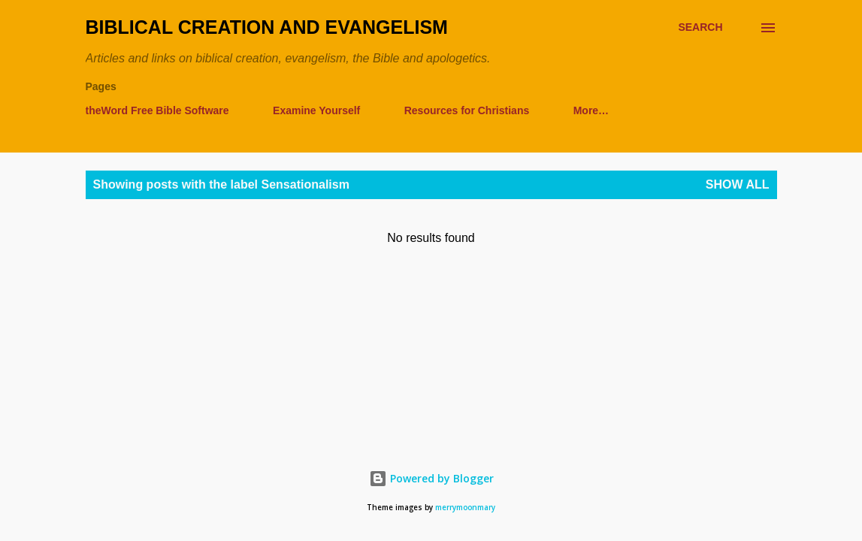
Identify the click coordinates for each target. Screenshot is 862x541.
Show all (738, 184)
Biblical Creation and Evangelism (267, 27)
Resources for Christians (467, 110)
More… (591, 110)
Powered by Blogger (431, 478)
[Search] (700, 27)
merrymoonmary (465, 507)
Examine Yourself (316, 110)
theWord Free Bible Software (157, 110)
